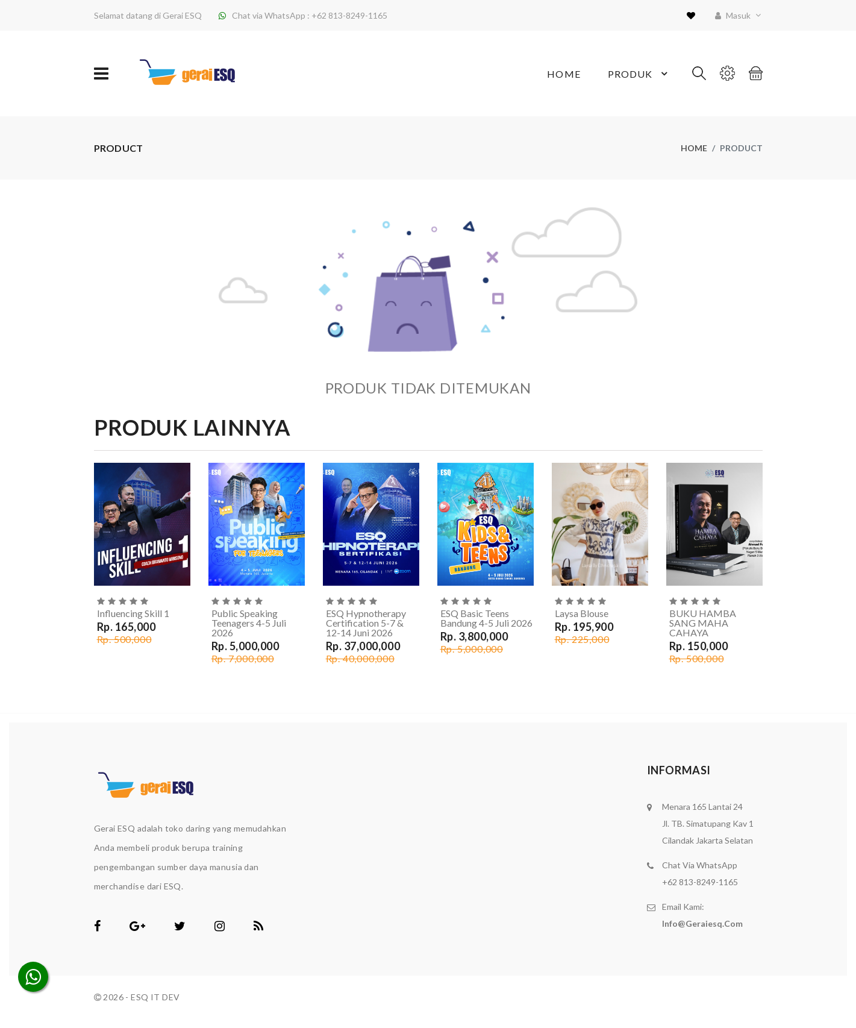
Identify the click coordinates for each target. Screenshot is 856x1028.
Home (563, 74)
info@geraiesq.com (702, 923)
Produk (639, 73)
